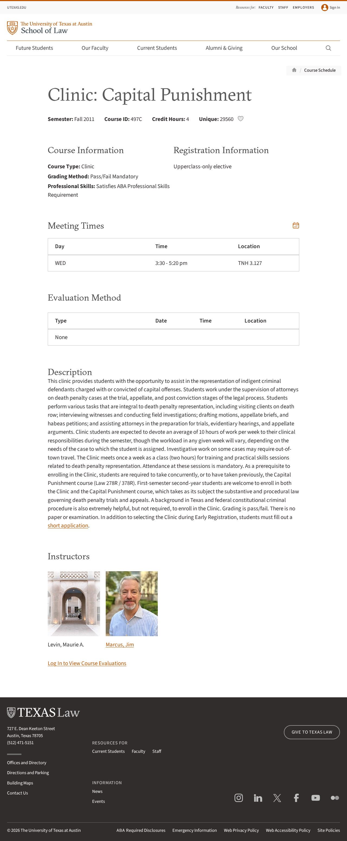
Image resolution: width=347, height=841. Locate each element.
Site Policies (328, 830)
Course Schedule (320, 70)
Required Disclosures (141, 830)
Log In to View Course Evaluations (87, 663)
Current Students (160, 48)
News (97, 791)
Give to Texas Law (312, 732)
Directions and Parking (28, 773)
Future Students (38, 48)
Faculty (266, 7)
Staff (283, 7)
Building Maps (20, 783)
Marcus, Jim (132, 610)
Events (98, 801)
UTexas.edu (16, 7)
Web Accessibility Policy (288, 830)
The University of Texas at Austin (51, 830)
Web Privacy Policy (241, 830)
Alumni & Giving (228, 48)
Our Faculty (99, 48)
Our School (287, 48)
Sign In (330, 7)
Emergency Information (194, 830)
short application (68, 526)
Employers (303, 7)
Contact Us (17, 793)
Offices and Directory (26, 763)
